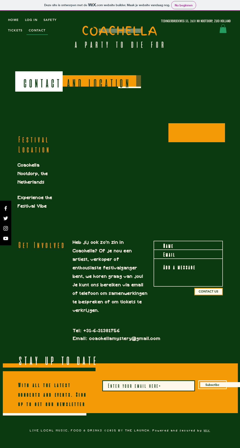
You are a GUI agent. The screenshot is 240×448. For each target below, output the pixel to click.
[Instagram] (6, 228)
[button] (223, 28)
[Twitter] (6, 218)
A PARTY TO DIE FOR (120, 44)
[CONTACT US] (208, 291)
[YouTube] (6, 238)
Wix (207, 430)
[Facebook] (6, 208)
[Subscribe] (212, 384)
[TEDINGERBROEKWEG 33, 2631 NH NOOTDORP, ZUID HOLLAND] (189, 21)
